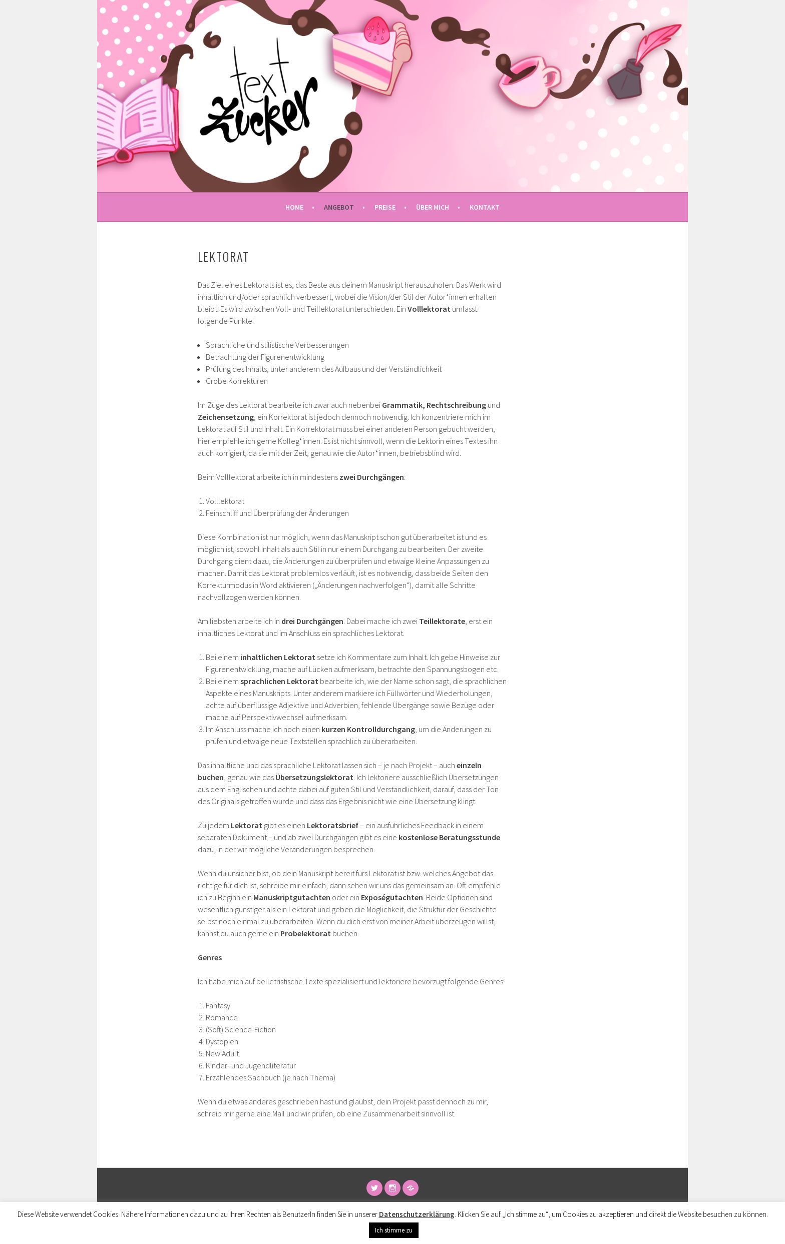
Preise (385, 207)
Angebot (339, 207)
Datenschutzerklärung (417, 1214)
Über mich (432, 207)
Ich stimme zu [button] (394, 1230)
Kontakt (485, 207)
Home (294, 207)
